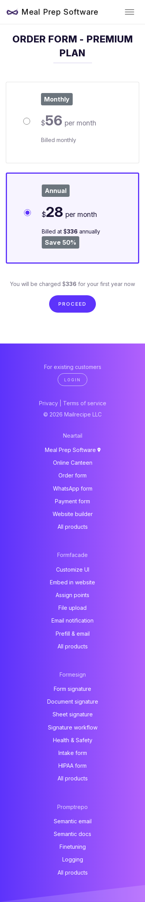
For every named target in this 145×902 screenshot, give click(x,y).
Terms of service (84, 403)
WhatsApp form (72, 488)
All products (73, 526)
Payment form (72, 501)
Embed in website (72, 582)
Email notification (72, 620)
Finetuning (73, 846)
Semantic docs (72, 834)
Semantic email (73, 821)
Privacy (48, 403)
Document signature (72, 701)
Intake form (72, 753)
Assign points (72, 595)
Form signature (72, 688)
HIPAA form (72, 765)
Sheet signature (73, 714)
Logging (72, 859)
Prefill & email (73, 633)
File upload (72, 607)
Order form (72, 475)
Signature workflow (72, 727)
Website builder (73, 514)
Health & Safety (72, 740)
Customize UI (72, 569)
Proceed (72, 304)
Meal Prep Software (60, 12)
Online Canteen (72, 462)
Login (72, 379)
